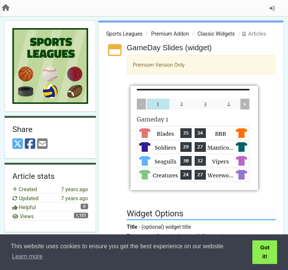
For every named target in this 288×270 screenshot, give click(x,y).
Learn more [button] (27, 256)
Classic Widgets (216, 34)
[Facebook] (30, 144)
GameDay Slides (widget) (169, 48)
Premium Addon (170, 34)
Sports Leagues (124, 34)
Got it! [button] (265, 252)
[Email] (42, 144)
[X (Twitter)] (17, 144)
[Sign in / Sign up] (272, 8)
